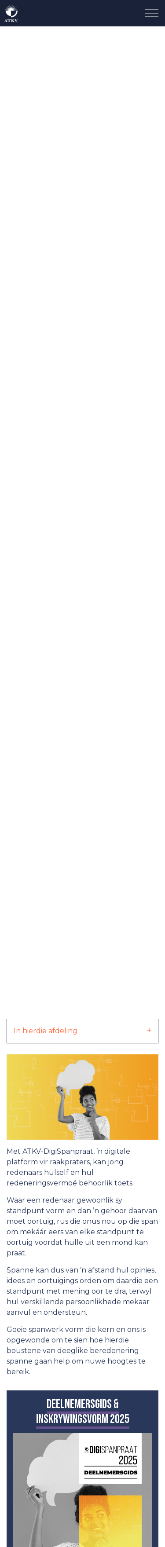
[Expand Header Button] (152, 13)
